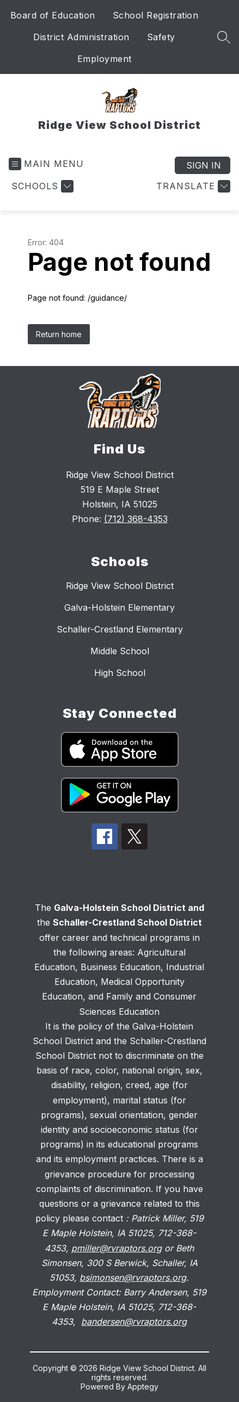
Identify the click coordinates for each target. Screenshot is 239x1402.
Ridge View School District (120, 585)
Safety (161, 37)
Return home (59, 334)
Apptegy (142, 1386)
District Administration (81, 37)
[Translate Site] (192, 186)
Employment (104, 58)
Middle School (119, 651)
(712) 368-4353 (136, 518)
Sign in (203, 165)
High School (119, 672)
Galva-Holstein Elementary (119, 607)
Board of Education (52, 15)
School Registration (156, 15)
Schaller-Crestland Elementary (120, 629)
